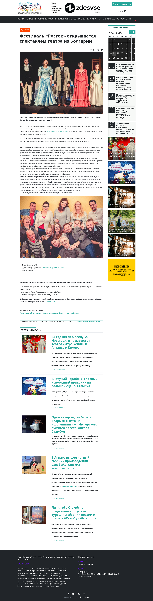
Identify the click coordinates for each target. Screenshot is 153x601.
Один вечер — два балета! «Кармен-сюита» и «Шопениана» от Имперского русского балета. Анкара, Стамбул (74, 424)
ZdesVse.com (50, 302)
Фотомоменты (123, 19)
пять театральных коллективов (57, 131)
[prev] (130, 32)
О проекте (31, 19)
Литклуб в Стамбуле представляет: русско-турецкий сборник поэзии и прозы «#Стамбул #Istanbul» (74, 512)
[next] (133, 32)
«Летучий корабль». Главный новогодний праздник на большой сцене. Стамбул (75, 382)
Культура (25, 29)
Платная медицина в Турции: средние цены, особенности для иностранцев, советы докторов (125, 68)
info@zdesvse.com (85, 564)
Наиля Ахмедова (69, 486)
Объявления (80, 19)
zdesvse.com (84, 597)
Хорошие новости (47, 19)
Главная (21, 19)
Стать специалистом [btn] (122, 4)
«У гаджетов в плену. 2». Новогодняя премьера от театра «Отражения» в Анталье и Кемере (71, 342)
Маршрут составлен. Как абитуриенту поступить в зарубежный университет (125, 99)
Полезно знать (64, 19)
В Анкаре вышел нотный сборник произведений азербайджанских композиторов (70, 462)
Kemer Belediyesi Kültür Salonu (53, 267)
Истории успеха (107, 19)
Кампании (92, 19)
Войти (122, 11)
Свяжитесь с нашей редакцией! (87, 322)
